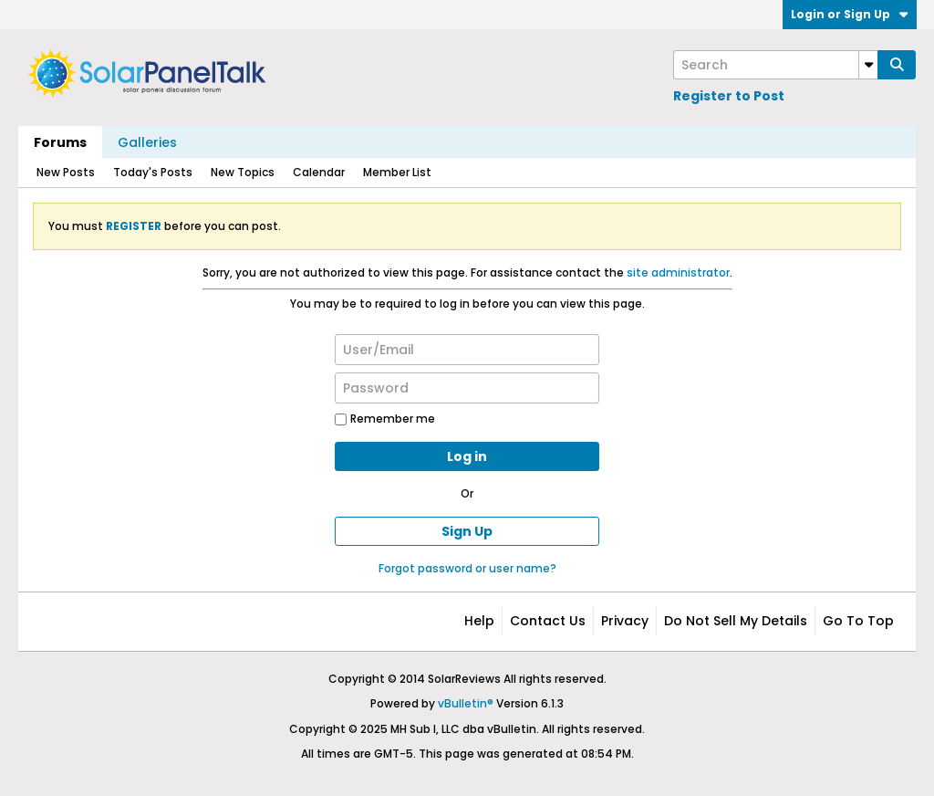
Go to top (858, 621)
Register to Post (728, 96)
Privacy (625, 621)
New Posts (65, 172)
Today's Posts (152, 172)
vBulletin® (465, 703)
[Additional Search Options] (868, 64)
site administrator (678, 272)
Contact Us (548, 621)
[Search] (775, 64)
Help (479, 621)
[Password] (467, 387)
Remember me (385, 418)
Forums (60, 142)
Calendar (319, 172)
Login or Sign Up (849, 14)
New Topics (243, 172)
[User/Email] (467, 349)
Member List (397, 172)
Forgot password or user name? (467, 568)
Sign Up (467, 531)
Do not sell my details (735, 621)
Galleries (147, 142)
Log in (467, 456)
